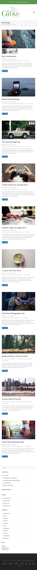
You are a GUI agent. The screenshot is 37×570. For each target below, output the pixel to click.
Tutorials (14, 146)
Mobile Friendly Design (11, 99)
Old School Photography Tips (13, 313)
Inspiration (5, 146)
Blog (26, 563)
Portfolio (16, 563)
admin (15, 59)
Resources (17, 103)
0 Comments (26, 60)
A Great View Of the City (11, 399)
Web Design (18, 60)
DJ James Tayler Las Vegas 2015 (14, 227)
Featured (8, 60)
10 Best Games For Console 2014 (15, 185)
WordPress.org (5, 549)
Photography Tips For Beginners (10, 478)
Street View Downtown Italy (13, 442)
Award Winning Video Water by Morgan (11, 480)
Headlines (5, 232)
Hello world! (5, 475)
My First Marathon (9, 56)
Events (4, 60)
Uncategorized (6, 535)
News (9, 317)
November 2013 (6, 500)
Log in (3, 545)
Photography (13, 60)
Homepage (4, 563)
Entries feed (4, 547)
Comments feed (5, 548)
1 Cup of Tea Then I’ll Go (11, 270)
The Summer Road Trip (11, 142)
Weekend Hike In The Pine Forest (15, 356)
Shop (33, 563)
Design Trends (6, 103)
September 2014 (6, 498)
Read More (5, 71)
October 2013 (6, 503)
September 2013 (6, 505)
